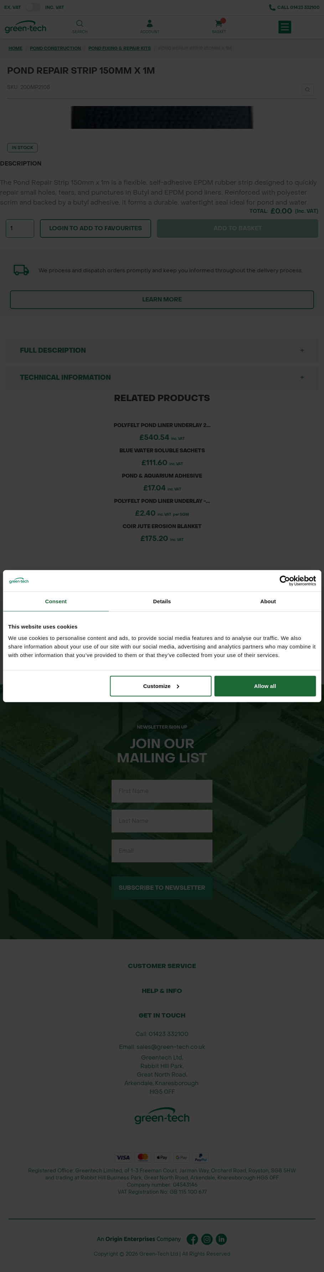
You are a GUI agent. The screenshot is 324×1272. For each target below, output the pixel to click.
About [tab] (268, 601)
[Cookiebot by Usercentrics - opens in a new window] (284, 580)
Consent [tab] (56, 601)
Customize (161, 686)
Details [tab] (162, 601)
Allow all (265, 686)
